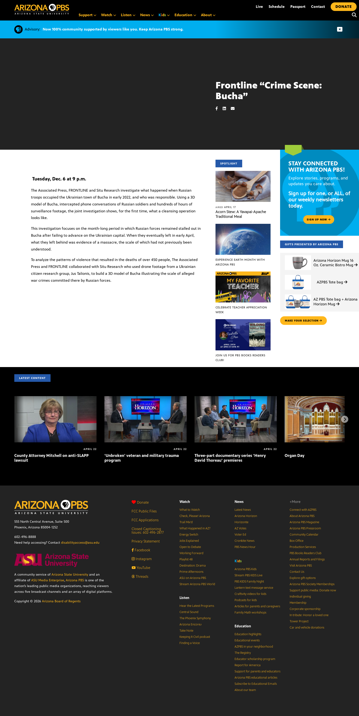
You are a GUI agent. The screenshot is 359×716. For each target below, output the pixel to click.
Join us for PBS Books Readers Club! (240, 358)
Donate (140, 502)
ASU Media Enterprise (47, 580)
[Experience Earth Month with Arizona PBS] (243, 226)
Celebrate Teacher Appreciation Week (241, 310)
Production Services (303, 547)
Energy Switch (189, 535)
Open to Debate (190, 547)
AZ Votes (240, 528)
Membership (298, 603)
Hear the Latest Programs (197, 606)
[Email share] (235, 108)
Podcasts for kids (246, 600)
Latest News (243, 510)
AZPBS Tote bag (332, 282)
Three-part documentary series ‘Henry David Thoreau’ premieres (230, 458)
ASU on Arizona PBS (193, 578)
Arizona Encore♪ (191, 624)
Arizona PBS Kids (245, 569)
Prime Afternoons (191, 572)
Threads (140, 576)
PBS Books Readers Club (305, 553)
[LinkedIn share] (227, 108)
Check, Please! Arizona (195, 516)
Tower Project (299, 621)
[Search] (353, 15)
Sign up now (319, 219)
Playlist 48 (186, 559)
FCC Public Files (144, 511)
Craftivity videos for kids (250, 594)
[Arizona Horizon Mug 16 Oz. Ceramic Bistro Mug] (298, 255)
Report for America (248, 665)
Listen (184, 597)
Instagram (142, 559)
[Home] (41, 9)
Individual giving (300, 596)
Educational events (247, 640)
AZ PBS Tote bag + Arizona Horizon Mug (335, 301)
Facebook (141, 550)
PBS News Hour (245, 547)
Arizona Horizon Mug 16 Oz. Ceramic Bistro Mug (335, 262)
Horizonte (241, 522)
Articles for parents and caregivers (257, 606)
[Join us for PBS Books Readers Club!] (243, 321)
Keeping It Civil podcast (195, 637)
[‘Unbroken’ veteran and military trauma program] (145, 398)
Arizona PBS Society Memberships (312, 584)
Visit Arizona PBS (301, 566)
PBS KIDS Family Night (249, 581)
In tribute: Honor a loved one (309, 615)
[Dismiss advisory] (339, 29)
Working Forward (191, 553)
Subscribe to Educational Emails (256, 684)
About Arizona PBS (302, 516)
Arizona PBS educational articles (256, 678)
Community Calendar (304, 535)
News (239, 501)
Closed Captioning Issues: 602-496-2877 (148, 531)
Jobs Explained (189, 541)
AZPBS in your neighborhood (254, 647)
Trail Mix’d (186, 522)
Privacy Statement (146, 541)
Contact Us (297, 572)
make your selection (303, 320)
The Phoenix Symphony (195, 618)
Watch (185, 501)
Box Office (296, 541)
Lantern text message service (254, 588)
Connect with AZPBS (303, 510)
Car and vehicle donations (307, 627)
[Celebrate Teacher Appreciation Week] (243, 274)
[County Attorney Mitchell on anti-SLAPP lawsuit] (55, 398)
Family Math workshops (250, 612)
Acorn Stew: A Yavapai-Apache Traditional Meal (240, 214)
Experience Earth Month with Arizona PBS (240, 262)
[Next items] (344, 419)
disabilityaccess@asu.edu (80, 543)
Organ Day (294, 455)
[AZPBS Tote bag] (298, 275)
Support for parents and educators (257, 671)
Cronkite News (244, 541)
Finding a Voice (190, 643)
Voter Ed (240, 535)
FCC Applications (145, 520)
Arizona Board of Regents (61, 601)
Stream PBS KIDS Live (248, 575)
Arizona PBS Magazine (304, 522)
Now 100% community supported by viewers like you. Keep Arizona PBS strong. (113, 29)
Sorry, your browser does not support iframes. (107, 107)
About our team (245, 690)
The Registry (243, 653)
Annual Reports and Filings (307, 559)
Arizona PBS (75, 580)
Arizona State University (69, 575)
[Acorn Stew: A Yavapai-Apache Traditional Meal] (243, 173)
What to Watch (190, 510)
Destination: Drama (193, 566)
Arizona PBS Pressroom (305, 528)
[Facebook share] (219, 108)
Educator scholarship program (255, 659)
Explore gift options (303, 578)
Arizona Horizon (246, 516)
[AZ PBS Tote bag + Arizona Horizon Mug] (298, 294)
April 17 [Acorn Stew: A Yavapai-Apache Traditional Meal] (225, 207)
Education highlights (248, 634)
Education (243, 626)
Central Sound (189, 612)
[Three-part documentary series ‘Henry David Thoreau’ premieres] (236, 398)
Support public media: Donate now (313, 590)
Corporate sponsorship (305, 609)
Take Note (186, 631)
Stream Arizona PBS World (197, 584)
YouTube (141, 567)
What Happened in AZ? (195, 528)
